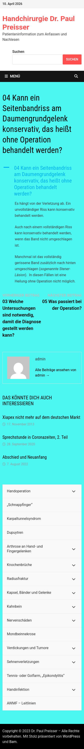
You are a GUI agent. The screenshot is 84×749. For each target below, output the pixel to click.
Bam (13, 742)
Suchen (18, 52)
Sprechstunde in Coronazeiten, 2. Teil (35, 437)
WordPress (71, 736)
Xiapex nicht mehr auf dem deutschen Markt (41, 417)
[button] (42, 181)
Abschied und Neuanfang (24, 457)
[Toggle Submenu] (74, 491)
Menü (12, 76)
